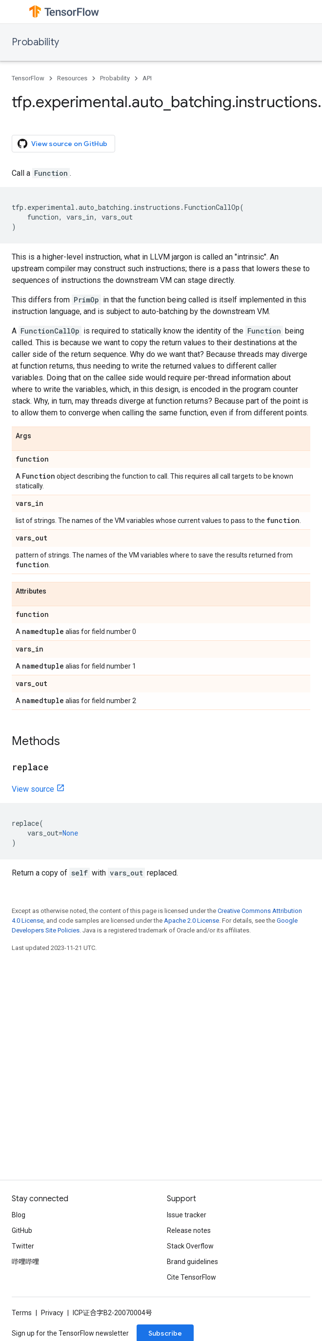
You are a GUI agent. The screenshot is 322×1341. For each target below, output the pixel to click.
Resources (72, 78)
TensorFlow (28, 78)
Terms (22, 1313)
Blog (18, 1215)
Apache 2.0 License (191, 920)
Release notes (189, 1230)
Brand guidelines (192, 1262)
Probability (35, 42)
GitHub (22, 1230)
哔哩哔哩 (25, 1262)
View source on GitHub (62, 144)
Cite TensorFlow (191, 1277)
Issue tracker (186, 1215)
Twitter (23, 1246)
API (147, 78)
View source (33, 789)
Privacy (52, 1313)
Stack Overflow (190, 1246)
